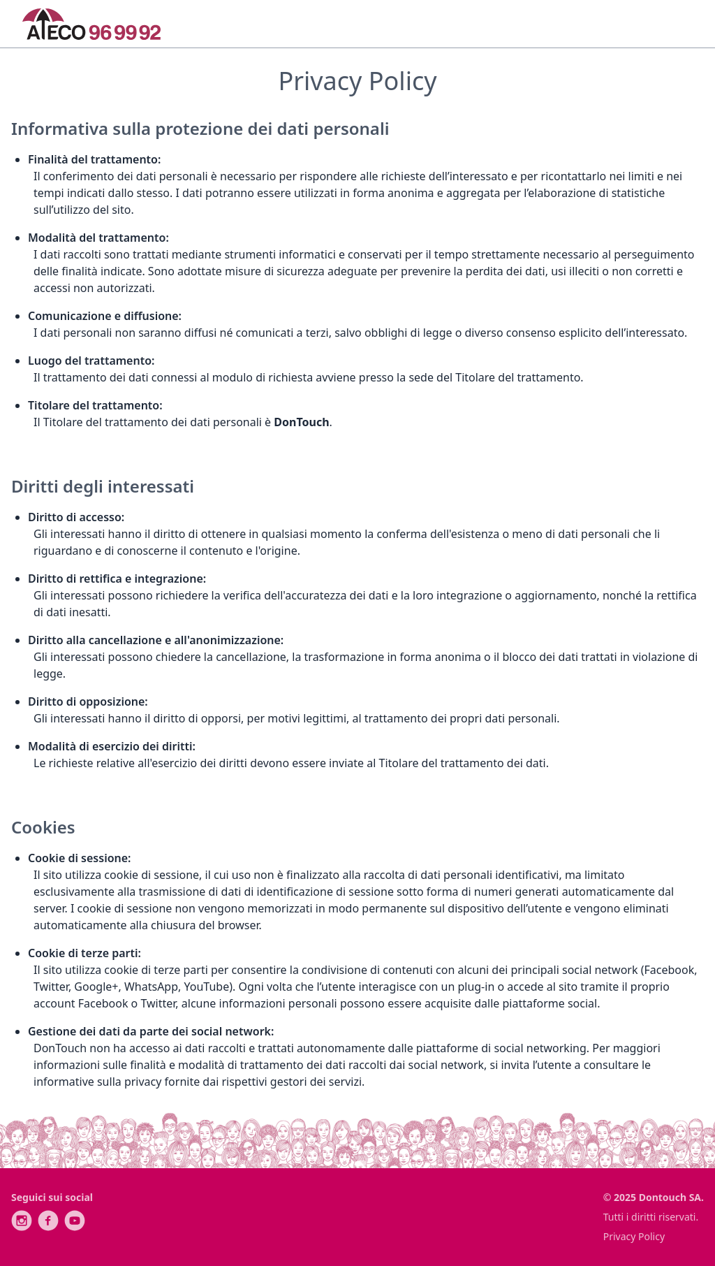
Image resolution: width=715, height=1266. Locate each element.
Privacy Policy (634, 1236)
